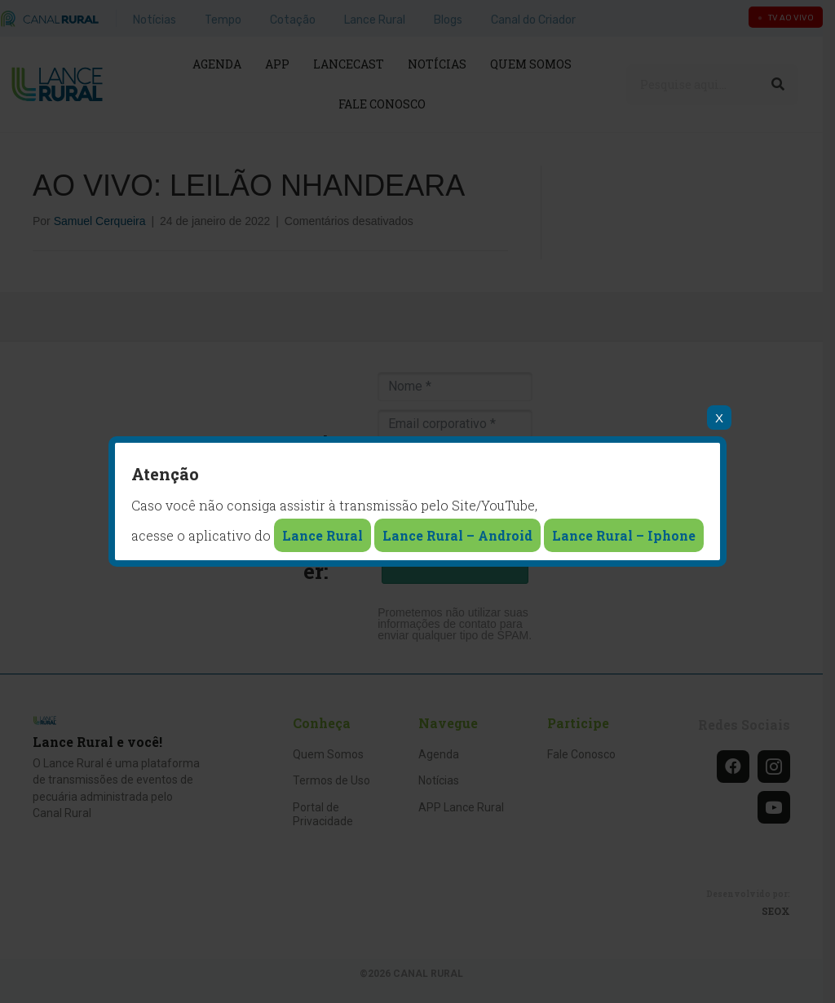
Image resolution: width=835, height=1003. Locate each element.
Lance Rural (322, 535)
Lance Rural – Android (457, 535)
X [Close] (719, 418)
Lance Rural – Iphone (624, 535)
